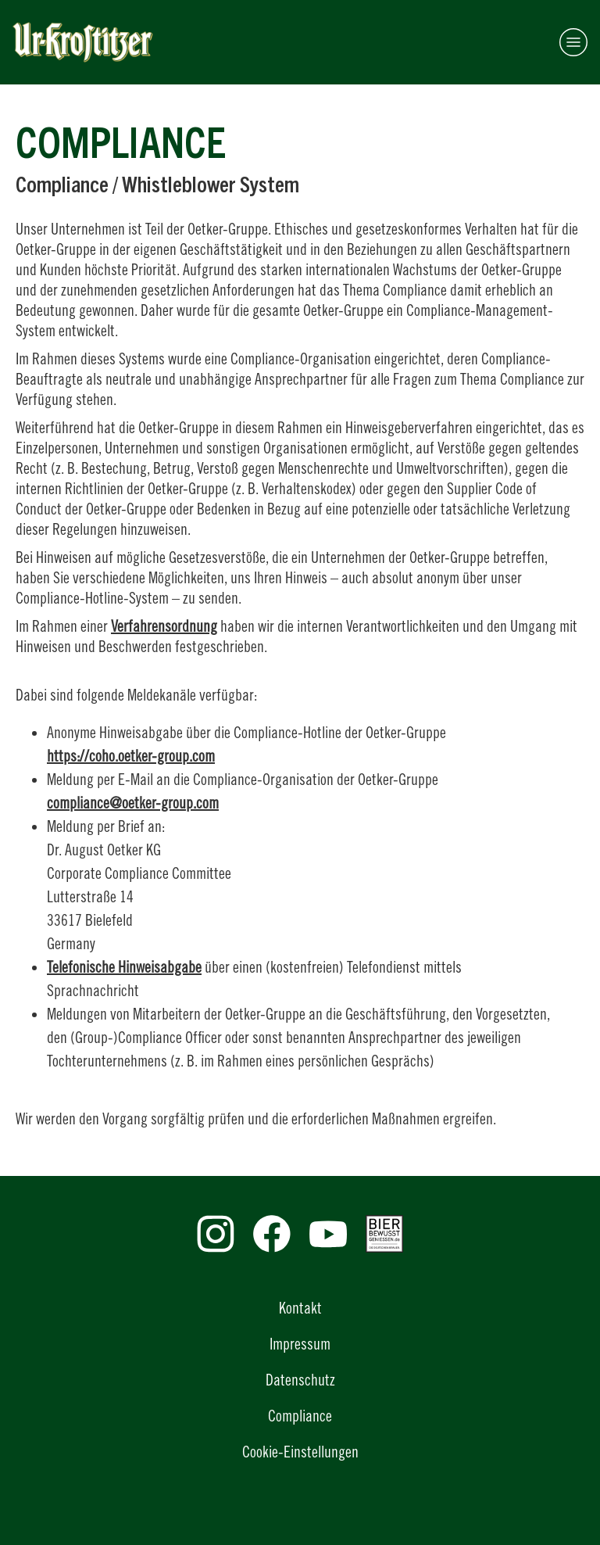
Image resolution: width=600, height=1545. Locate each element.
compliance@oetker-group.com (133, 803)
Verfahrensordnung (164, 626)
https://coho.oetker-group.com (131, 756)
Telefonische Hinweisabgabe (124, 967)
